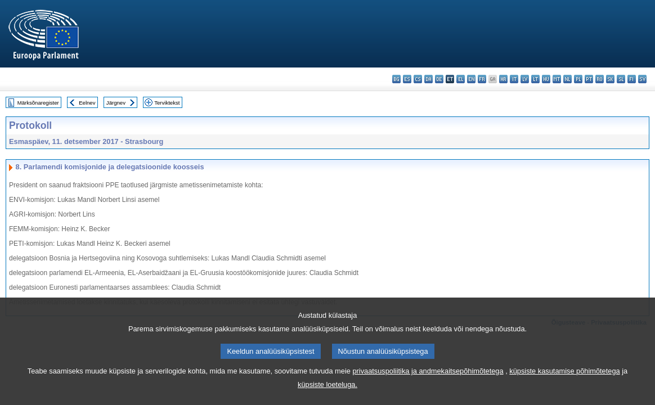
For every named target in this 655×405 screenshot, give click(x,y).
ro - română (599, 79)
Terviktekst (167, 103)
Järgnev (115, 103)
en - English (471, 79)
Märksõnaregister (38, 103)
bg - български (396, 79)
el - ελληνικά (460, 79)
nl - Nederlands (567, 79)
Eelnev (87, 103)
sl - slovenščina (621, 79)
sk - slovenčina (610, 79)
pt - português (589, 79)
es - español (407, 79)
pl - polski (578, 79)
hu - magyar (546, 79)
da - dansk (428, 79)
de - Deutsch (439, 79)
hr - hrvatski (503, 79)
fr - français (482, 79)
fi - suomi (631, 79)
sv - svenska (642, 79)
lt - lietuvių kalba (535, 79)
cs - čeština (418, 79)
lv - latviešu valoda (525, 79)
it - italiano (514, 79)
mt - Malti (557, 79)
